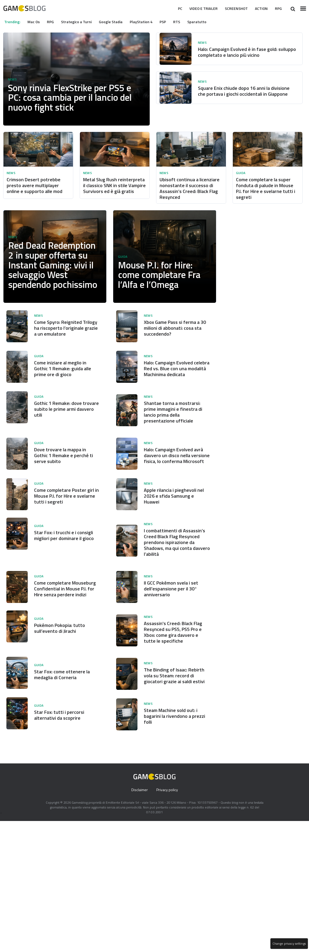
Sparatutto (206, 21)
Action (259, 8)
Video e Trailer (195, 8)
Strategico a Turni (80, 21)
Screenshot (232, 8)
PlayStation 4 (148, 21)
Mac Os (35, 21)
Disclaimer (139, 825)
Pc (168, 8)
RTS (185, 21)
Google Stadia (116, 21)
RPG (278, 8)
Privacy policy (167, 825)
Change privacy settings (289, 943)
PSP (170, 21)
